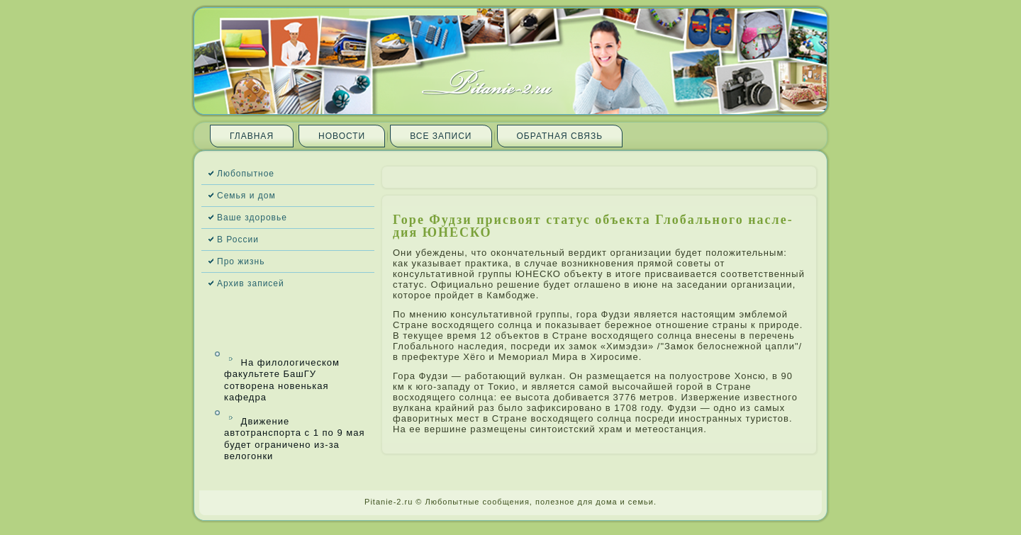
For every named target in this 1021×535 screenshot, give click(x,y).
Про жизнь (240, 261)
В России (238, 239)
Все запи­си (441, 136)
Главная (252, 136)
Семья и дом (246, 196)
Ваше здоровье (252, 218)
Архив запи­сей (250, 283)
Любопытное (245, 174)
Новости (341, 136)
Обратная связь (560, 136)
